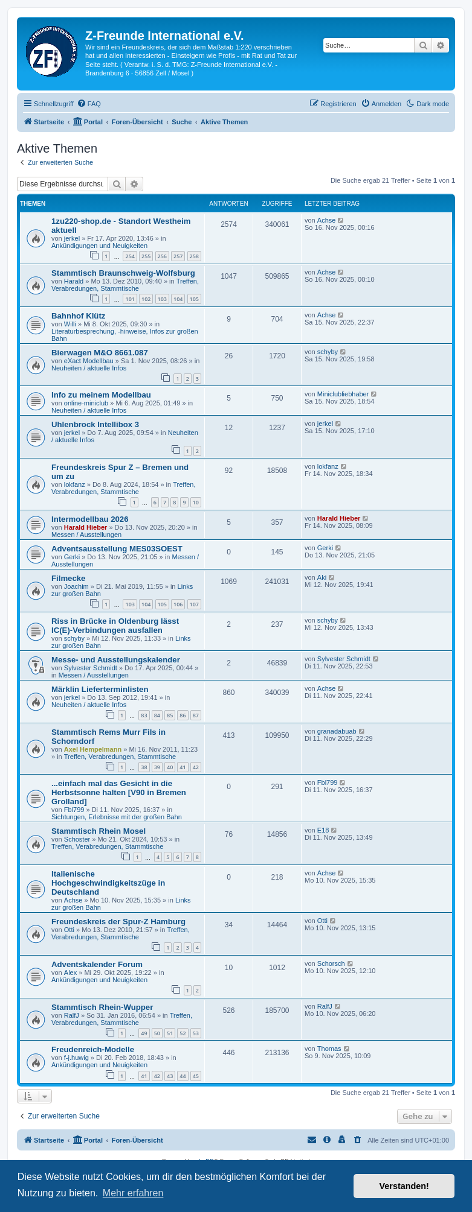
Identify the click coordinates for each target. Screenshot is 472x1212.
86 (182, 715)
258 (194, 256)
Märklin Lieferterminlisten (100, 689)
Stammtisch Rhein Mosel (98, 831)
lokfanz (74, 484)
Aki (321, 577)
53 (196, 1033)
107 (194, 604)
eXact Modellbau (89, 360)
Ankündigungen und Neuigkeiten (99, 245)
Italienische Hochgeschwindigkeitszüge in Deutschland (108, 882)
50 (157, 1033)
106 (178, 604)
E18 (323, 830)
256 (162, 256)
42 (196, 767)
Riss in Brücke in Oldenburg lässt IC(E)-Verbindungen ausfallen (115, 626)
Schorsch (331, 963)
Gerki (72, 556)
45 (196, 1076)
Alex (70, 972)
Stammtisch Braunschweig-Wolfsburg (123, 273)
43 (170, 1076)
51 (170, 1033)
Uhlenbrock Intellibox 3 (95, 424)
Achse (326, 220)
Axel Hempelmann (92, 749)
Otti (69, 929)
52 (182, 1033)
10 (196, 502)
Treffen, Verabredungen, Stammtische (125, 285)
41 (182, 767)
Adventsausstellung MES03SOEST (117, 548)
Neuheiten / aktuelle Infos (88, 368)
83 (144, 715)
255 (145, 256)
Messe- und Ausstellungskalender (115, 659)
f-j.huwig (76, 1057)
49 (144, 1033)
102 (145, 299)
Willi (70, 324)
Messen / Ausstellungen (86, 534)
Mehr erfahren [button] (133, 1193)
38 (144, 767)
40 (170, 767)
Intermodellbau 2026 (90, 519)
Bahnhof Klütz (78, 315)
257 (178, 256)
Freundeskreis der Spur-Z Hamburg (118, 921)
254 (129, 256)
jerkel (72, 238)
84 (157, 715)
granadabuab (337, 731)
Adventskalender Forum (97, 964)
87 (196, 715)
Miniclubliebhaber (343, 394)
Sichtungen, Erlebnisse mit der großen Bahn (116, 816)
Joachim (76, 586)
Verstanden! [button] (404, 1186)
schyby (327, 351)
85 (170, 715)
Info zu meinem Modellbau (101, 394)
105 (194, 299)
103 (162, 299)
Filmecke (68, 578)
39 (157, 767)
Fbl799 (74, 809)
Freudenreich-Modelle (92, 1049)
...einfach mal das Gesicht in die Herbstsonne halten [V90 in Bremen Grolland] (118, 792)
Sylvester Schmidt (90, 667)
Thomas (329, 1048)
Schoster (77, 839)
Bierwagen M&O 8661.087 (99, 352)
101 (129, 299)
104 (178, 299)
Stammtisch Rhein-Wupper (102, 1007)
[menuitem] (89, 104)
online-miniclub (86, 403)
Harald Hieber (86, 527)
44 (182, 1076)
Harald (73, 281)
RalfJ (71, 1015)
